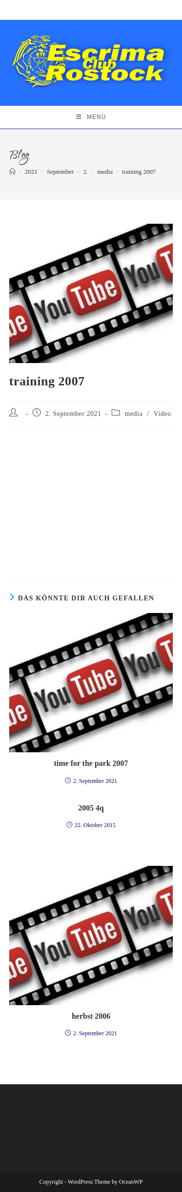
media (134, 413)
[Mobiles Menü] (91, 117)
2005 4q (91, 808)
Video (162, 413)
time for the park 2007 (91, 763)
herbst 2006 (91, 1016)
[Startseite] (12, 171)
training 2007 (139, 171)
